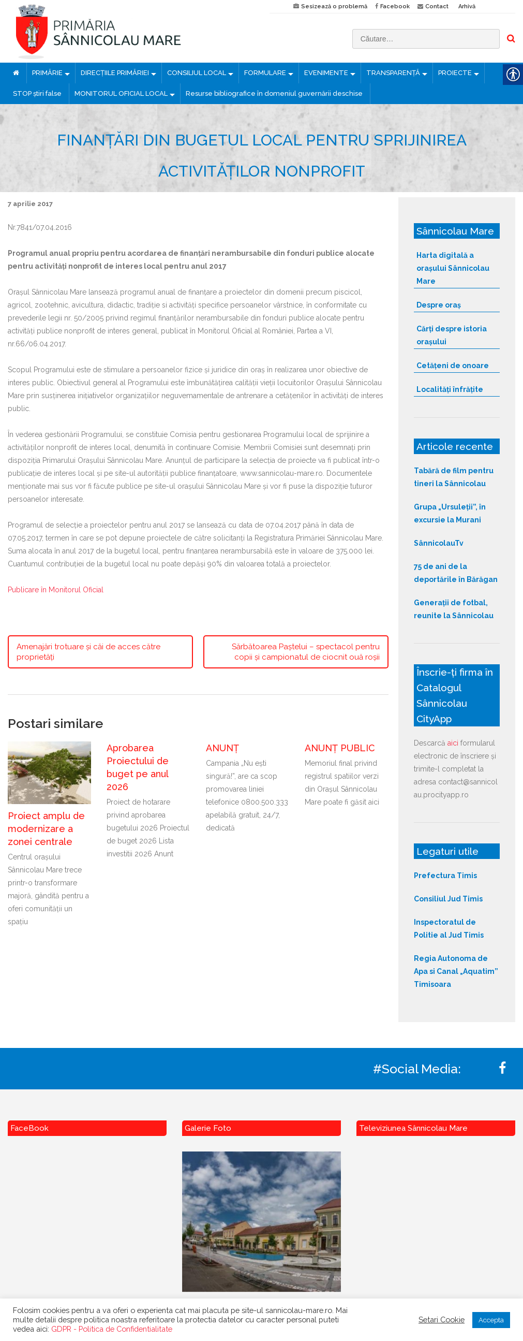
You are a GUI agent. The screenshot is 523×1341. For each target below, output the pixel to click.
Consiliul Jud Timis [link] (448, 899)
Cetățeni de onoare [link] (452, 365)
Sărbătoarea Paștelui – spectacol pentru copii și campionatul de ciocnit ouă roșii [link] (306, 652)
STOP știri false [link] (37, 93)
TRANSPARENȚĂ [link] (393, 73)
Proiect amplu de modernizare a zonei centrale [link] (46, 828)
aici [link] (452, 743)
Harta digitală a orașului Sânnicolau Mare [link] (452, 268)
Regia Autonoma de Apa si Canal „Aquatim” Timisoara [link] (456, 971)
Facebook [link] (395, 6)
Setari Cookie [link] (442, 1319)
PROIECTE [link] (455, 73)
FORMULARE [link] (265, 73)
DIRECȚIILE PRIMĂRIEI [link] (115, 73)
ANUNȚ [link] (222, 747)
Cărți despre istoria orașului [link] (451, 335)
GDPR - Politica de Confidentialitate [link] (111, 1328)
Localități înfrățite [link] (449, 389)
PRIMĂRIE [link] (47, 73)
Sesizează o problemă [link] (334, 6)
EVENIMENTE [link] (326, 73)
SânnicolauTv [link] (439, 543)
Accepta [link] (491, 1320)
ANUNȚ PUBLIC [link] (340, 747)
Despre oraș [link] (438, 305)
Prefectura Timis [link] (445, 875)
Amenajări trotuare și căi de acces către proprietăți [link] (88, 652)
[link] (131, 31)
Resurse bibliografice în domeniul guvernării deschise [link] (274, 93)
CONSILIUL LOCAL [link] (196, 73)
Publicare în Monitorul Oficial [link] (55, 590)
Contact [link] (437, 6)
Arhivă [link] (466, 6)
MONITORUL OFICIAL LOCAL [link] (121, 93)
